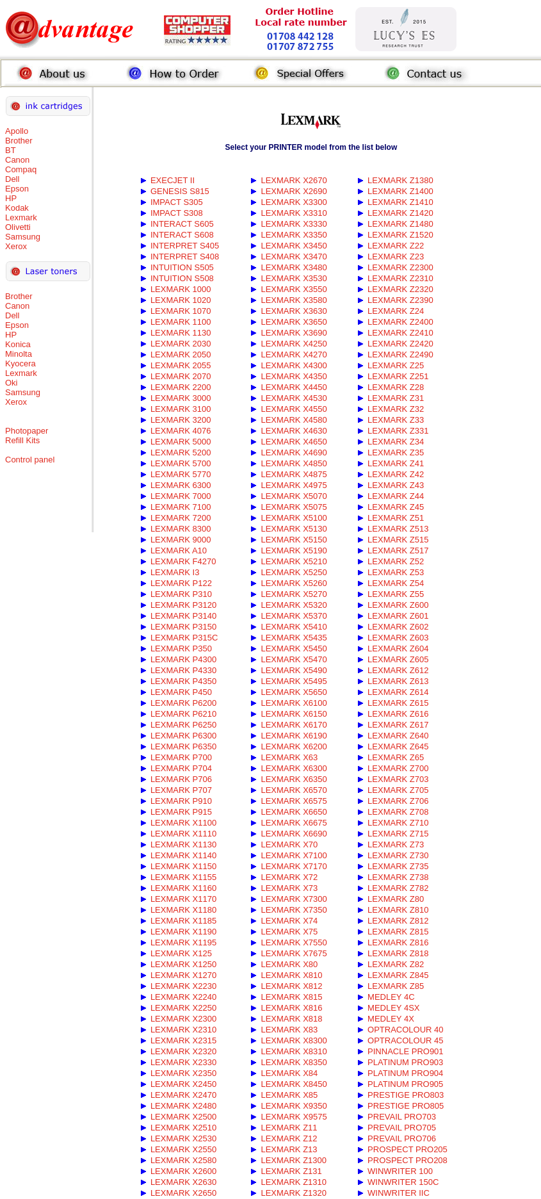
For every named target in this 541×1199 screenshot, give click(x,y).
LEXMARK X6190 (294, 735)
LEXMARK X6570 (294, 790)
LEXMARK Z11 (289, 1127)
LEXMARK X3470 (294, 256)
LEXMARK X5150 (294, 539)
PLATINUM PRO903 (405, 1062)
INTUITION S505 (182, 267)
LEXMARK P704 (181, 768)
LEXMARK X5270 (294, 594)
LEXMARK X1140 (183, 855)
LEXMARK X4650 (294, 441)
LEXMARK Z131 (291, 1171)
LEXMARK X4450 (294, 387)
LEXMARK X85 (289, 1095)
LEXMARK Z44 (395, 496)
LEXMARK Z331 (397, 431)
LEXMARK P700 (181, 757)
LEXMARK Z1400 (400, 191)
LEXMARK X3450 (294, 245)
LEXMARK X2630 (183, 1182)
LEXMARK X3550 (294, 289)
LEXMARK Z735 (397, 866)
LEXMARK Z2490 (400, 354)
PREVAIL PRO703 (401, 1117)
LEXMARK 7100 (180, 507)
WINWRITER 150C (403, 1182)
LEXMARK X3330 (294, 224)
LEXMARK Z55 (395, 594)
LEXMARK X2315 (183, 1040)
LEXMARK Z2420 (400, 343)
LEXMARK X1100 (183, 823)
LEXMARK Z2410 (400, 333)
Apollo (16, 131)
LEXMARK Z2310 (400, 278)
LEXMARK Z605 (397, 659)
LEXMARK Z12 (289, 1138)
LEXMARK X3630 (294, 311)
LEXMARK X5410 (294, 627)
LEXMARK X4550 (294, 409)
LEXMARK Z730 (397, 855)
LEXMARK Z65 (395, 757)
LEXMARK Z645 (397, 746)
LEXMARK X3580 (294, 300)
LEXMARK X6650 (294, 812)
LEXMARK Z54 (395, 583)
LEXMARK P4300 (183, 659)
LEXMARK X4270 (294, 354)
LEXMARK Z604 (397, 648)
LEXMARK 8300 (180, 529)
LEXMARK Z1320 (294, 1193)
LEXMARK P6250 (183, 725)
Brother (19, 140)
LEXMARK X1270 (183, 975)
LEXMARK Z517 (397, 550)
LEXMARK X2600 (183, 1171)
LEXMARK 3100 (180, 409)
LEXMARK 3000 (180, 398)
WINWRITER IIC (398, 1193)
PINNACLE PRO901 (405, 1051)
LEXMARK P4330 (183, 670)
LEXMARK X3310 (294, 213)
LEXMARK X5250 (294, 572)
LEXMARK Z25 (395, 365)
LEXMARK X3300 (294, 202)
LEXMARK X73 (289, 888)
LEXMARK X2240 (183, 997)
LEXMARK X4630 (294, 431)
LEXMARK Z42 (395, 474)
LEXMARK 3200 (180, 420)
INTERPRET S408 (184, 256)
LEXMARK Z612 (397, 670)
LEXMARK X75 (289, 931)
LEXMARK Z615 (397, 703)
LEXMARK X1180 (183, 910)
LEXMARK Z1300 (294, 1160)
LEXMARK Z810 (397, 910)
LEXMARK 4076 (180, 431)
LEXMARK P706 (181, 779)
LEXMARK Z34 (395, 441)
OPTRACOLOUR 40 (405, 1029)
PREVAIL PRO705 (401, 1127)
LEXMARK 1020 (180, 300)
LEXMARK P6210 (183, 714)
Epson (17, 188)
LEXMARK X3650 (294, 322)
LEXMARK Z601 (397, 616)
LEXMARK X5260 (294, 583)
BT (10, 150)
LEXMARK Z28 (395, 387)
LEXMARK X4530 (294, 398)
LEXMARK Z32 (395, 409)
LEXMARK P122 (181, 583)
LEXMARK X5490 (294, 670)
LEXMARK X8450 (294, 1084)
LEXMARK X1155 (183, 877)
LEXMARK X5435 (294, 637)
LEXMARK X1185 (183, 921)
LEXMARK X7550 (294, 942)
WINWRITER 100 (400, 1171)
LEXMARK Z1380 (400, 180)
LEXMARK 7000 (180, 496)
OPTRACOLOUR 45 (405, 1040)
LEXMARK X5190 (294, 550)
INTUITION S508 (182, 278)
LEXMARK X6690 (294, 833)
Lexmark (21, 217)
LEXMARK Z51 (395, 518)
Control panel (29, 459)
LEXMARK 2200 (180, 387)
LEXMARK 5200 (180, 452)
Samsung (22, 236)
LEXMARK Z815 (397, 931)
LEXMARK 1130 (180, 333)
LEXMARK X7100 (294, 855)
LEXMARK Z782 (397, 888)
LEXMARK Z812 (397, 921)
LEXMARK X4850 (294, 463)
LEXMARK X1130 (183, 844)
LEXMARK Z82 (395, 964)
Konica (18, 344)
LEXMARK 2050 (180, 354)
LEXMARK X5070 (294, 496)
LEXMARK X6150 (294, 714)
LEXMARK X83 (289, 1029)
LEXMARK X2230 (183, 986)
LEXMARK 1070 (180, 311)
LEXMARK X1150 (183, 866)
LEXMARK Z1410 (400, 202)
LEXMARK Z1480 (400, 224)
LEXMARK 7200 (180, 518)
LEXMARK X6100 (294, 703)
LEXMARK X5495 (294, 681)
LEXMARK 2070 (180, 376)
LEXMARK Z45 (395, 507)
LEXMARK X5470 (294, 659)
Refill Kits (22, 440)
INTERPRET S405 (184, 245)
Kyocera (20, 363)
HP (11, 198)
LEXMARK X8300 (294, 1040)
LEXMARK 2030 (180, 343)
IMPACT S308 (176, 213)
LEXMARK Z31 (395, 398)
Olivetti (18, 227)
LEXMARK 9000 (180, 539)
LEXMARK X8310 (294, 1051)
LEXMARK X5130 (294, 529)
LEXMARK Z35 (395, 452)
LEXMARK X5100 (294, 518)
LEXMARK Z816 (397, 942)
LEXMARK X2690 (294, 191)
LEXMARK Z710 (397, 823)
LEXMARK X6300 (294, 768)
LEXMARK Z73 (395, 844)
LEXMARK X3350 (294, 235)
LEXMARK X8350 (294, 1062)
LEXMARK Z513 (397, 529)
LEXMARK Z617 (397, 725)
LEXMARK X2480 (183, 1106)
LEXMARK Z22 (395, 245)
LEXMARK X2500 (183, 1117)
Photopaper (26, 431)
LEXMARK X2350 (183, 1073)
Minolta (18, 354)
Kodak (17, 208)
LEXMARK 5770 (180, 474)
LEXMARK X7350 (294, 910)
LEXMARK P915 (181, 812)
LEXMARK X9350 (294, 1106)
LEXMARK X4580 (294, 420)
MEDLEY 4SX (393, 1008)
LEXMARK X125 (181, 953)
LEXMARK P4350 (183, 681)
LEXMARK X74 (289, 921)
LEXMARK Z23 (395, 256)
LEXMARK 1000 (180, 289)
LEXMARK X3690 (294, 333)
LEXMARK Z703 (397, 779)
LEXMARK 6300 (180, 485)
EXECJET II (172, 180)
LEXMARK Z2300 (400, 267)
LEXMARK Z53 (395, 572)
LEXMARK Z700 (397, 768)
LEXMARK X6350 (294, 779)
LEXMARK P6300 (183, 735)
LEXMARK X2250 (183, 1008)
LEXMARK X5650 (294, 692)
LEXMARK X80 (289, 964)
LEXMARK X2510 (183, 1127)
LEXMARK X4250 (294, 343)
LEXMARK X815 (291, 997)
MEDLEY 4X (390, 1019)
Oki (11, 382)
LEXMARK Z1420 (400, 213)
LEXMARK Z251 (397, 376)
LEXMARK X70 (289, 844)
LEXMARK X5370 (294, 616)
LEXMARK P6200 (183, 703)
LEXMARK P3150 (183, 627)
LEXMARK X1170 (183, 899)
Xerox (16, 246)
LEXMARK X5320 (294, 605)
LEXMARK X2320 (183, 1051)
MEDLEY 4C (390, 997)
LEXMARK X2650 (183, 1193)
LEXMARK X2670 (294, 180)
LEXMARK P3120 (183, 605)
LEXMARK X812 (291, 986)
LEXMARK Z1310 (294, 1182)
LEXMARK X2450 (183, 1084)
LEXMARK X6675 (294, 823)
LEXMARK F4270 (183, 561)
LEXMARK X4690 (294, 452)
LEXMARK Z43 (395, 485)
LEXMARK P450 (181, 692)
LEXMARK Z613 (397, 681)
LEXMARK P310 (181, 594)
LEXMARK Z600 (397, 605)
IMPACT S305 (176, 202)
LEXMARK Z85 (395, 986)
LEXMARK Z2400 (400, 322)
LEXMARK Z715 (397, 833)
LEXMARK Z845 (397, 975)
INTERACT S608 (182, 235)
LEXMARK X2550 (183, 1149)
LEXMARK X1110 (183, 833)
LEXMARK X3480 (294, 267)
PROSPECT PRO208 (407, 1160)
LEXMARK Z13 (289, 1149)
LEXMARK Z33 (395, 420)
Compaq (20, 169)
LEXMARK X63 (289, 757)
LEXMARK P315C (184, 637)
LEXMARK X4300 (294, 365)
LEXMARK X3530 (294, 278)
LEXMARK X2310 (183, 1029)
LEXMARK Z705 (397, 790)
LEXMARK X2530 (183, 1138)
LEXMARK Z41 (395, 463)
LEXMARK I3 (175, 572)
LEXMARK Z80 (395, 899)
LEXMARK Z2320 (400, 289)
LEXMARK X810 (291, 975)
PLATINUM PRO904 (405, 1073)
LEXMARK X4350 (294, 376)
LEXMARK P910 (181, 801)
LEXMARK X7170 (294, 866)
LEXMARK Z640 (397, 735)
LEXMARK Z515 (397, 539)
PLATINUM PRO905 (405, 1084)
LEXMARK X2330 (183, 1062)
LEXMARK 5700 (180, 463)
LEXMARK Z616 (397, 714)
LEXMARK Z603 (397, 637)
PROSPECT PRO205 (407, 1149)
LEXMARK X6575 (294, 801)
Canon (17, 160)
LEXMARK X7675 (294, 953)
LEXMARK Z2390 (400, 300)
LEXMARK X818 (291, 1019)
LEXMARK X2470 (183, 1095)
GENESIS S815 (179, 191)
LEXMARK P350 (181, 648)
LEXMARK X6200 (294, 746)
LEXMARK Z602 (397, 627)
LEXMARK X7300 (294, 899)
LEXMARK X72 (289, 877)
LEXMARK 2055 (180, 365)
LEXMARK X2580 (183, 1160)
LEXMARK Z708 (397, 812)
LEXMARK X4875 (294, 474)
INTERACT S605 (182, 224)
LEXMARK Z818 (397, 953)
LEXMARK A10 (178, 550)
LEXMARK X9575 (294, 1117)
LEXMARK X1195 (183, 942)
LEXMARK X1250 (183, 964)
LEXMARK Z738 (397, 877)
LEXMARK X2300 (183, 1019)
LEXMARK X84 (289, 1073)
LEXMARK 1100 (180, 322)
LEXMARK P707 (181, 790)
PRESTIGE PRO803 (405, 1095)
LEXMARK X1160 (183, 888)
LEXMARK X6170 (294, 725)
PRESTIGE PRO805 (405, 1106)
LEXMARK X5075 (294, 507)
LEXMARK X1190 (183, 931)
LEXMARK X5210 (294, 561)
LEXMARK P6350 (183, 746)
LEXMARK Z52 (395, 561)
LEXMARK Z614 (397, 692)
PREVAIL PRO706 (401, 1138)
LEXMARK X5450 (294, 648)
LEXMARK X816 (291, 1008)
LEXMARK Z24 (395, 311)
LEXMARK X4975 (294, 485)
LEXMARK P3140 (183, 616)
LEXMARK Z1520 (400, 235)
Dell (12, 179)
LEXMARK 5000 (180, 441)
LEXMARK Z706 (397, 801)
